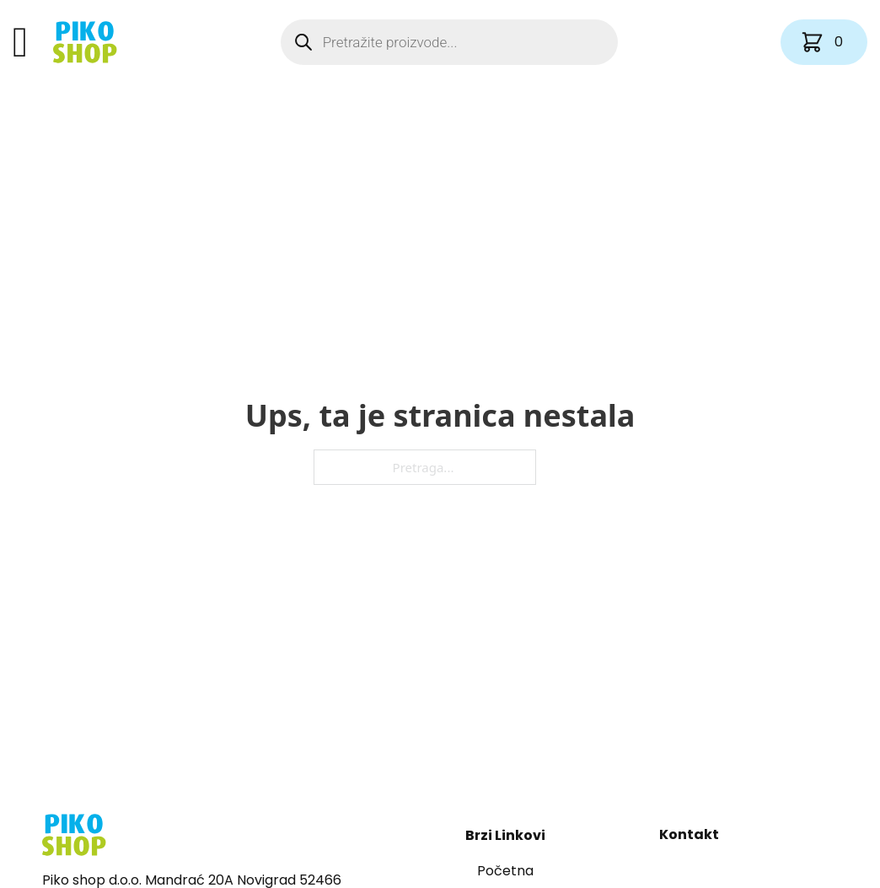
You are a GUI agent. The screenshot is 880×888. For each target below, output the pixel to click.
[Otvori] (20, 42)
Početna (505, 870)
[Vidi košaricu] (824, 42)
